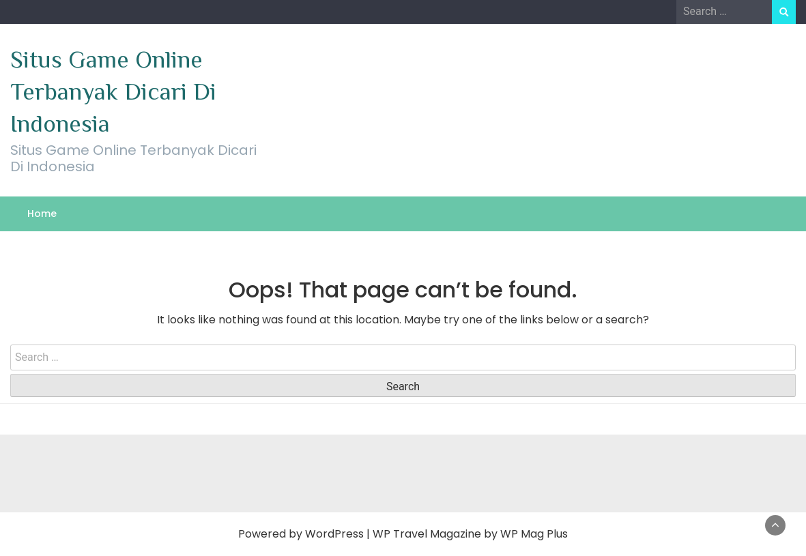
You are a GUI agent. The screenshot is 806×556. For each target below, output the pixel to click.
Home (42, 213)
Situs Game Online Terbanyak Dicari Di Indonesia (113, 91)
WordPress (334, 534)
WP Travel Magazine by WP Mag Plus (470, 534)
